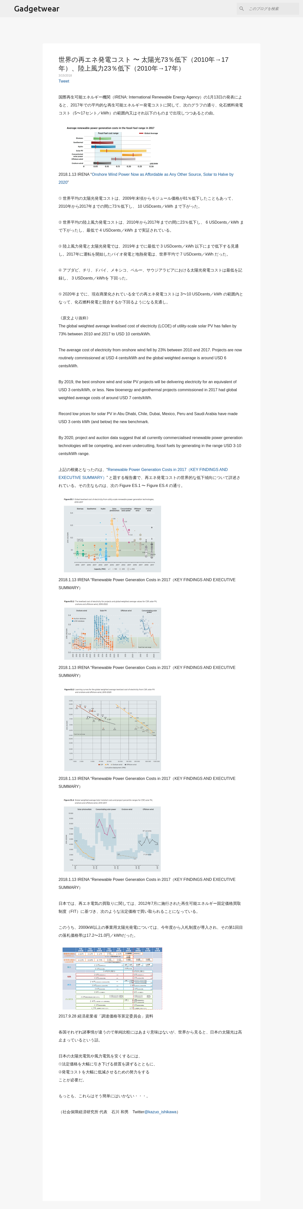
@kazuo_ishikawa (160, 1112)
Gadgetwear (37, 8)
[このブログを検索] (273, 9)
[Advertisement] (151, 1155)
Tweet (64, 81)
